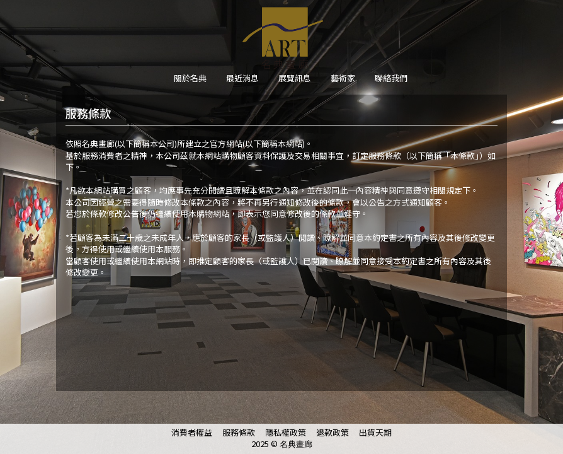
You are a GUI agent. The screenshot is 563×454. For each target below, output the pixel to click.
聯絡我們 (391, 78)
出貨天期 (375, 432)
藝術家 (343, 78)
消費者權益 (191, 432)
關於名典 (190, 78)
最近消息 (242, 78)
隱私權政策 (285, 432)
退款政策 (332, 432)
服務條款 (238, 432)
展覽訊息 (294, 78)
